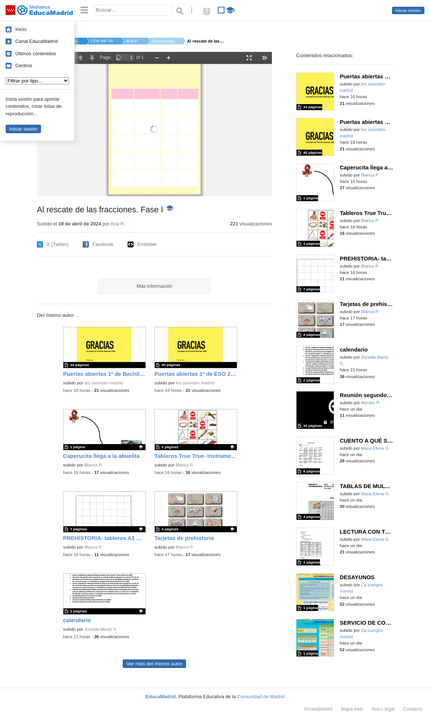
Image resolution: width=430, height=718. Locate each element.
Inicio (20, 29)
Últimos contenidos (35, 53)
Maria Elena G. (375, 448)
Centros (23, 65)
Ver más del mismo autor (154, 664)
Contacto (413, 709)
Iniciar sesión (408, 10)
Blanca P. (93, 465)
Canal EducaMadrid (36, 41)
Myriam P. (370, 402)
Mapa (352, 709)
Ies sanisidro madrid (103, 383)
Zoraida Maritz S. (100, 629)
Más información (154, 286)
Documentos (163, 41)
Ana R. (132, 41)
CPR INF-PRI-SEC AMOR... (102, 41)
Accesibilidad (318, 709)
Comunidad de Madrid (261, 696)
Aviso (383, 709)
